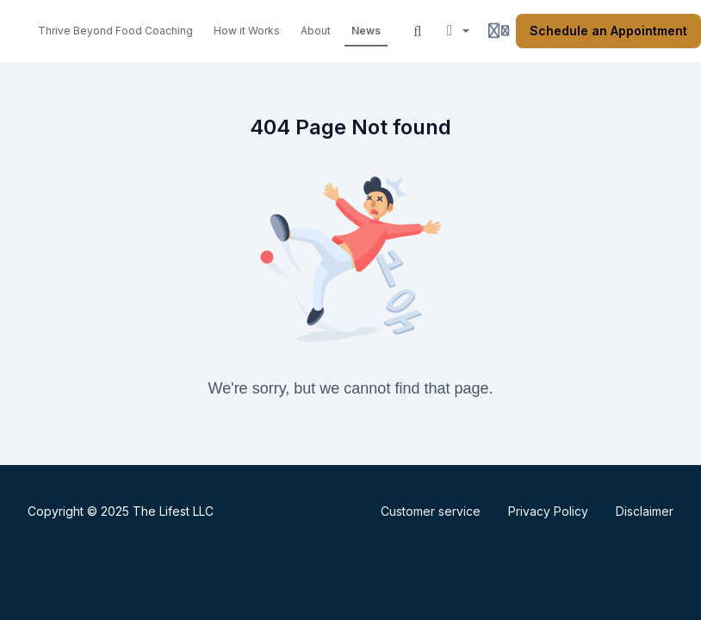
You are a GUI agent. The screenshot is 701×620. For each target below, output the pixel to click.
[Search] (417, 31)
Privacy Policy (548, 511)
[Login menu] (498, 31)
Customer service (431, 511)
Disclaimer (644, 511)
